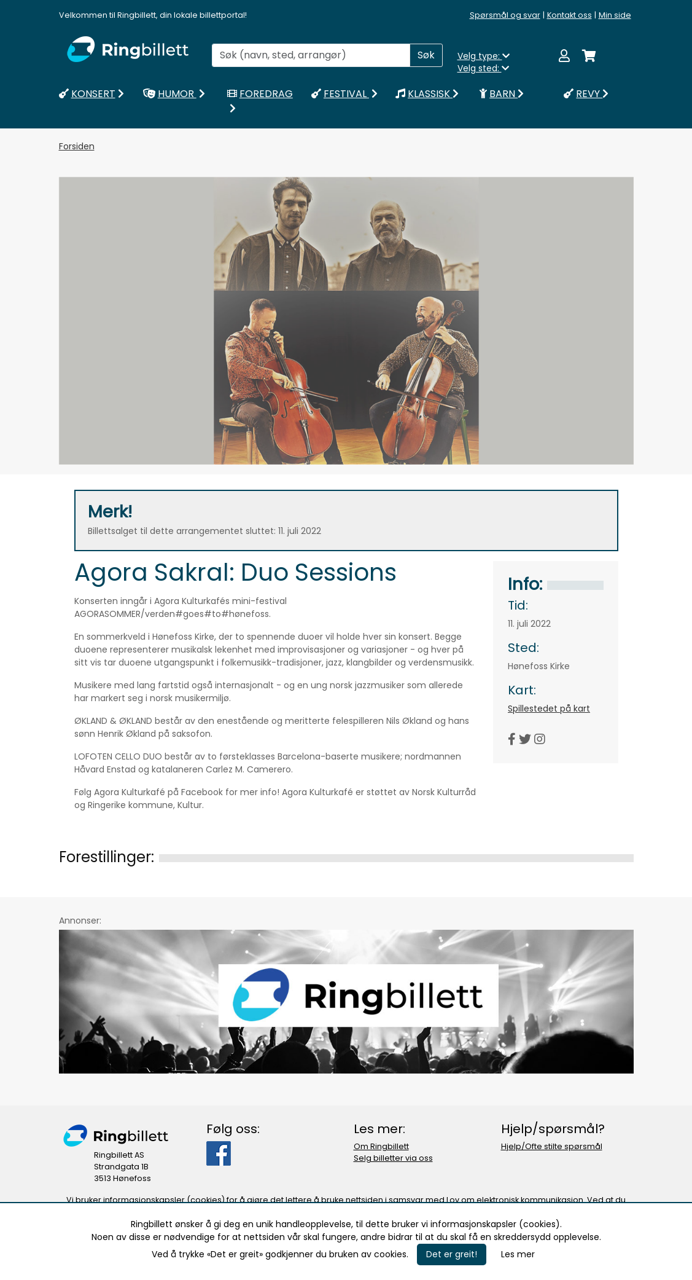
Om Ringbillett (381, 1146)
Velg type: (483, 56)
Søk (426, 55)
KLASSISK (427, 94)
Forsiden (77, 146)
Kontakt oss (569, 15)
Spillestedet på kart (549, 708)
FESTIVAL (345, 94)
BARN (502, 94)
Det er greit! (451, 1254)
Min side (615, 15)
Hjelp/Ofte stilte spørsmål (551, 1146)
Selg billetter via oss (393, 1158)
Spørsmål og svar (505, 15)
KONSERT (92, 94)
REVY (586, 94)
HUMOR (175, 94)
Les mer (518, 1254)
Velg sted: (483, 68)
